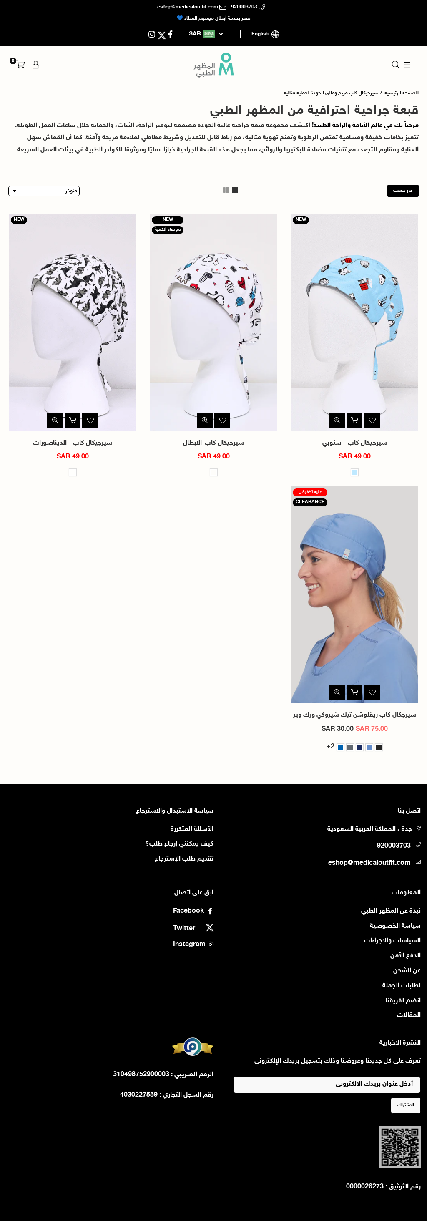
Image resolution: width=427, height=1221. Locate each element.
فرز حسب (403, 191)
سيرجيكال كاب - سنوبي (354, 443)
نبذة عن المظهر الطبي (391, 911)
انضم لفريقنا (403, 1001)
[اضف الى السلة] (354, 420)
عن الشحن (407, 971)
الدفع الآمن (405, 956)
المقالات (409, 1016)
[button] (20, 65)
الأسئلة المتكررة (192, 829)
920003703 (248, 7)
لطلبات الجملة (401, 986)
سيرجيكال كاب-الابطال (213, 443)
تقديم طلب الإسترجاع (184, 859)
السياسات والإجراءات (392, 941)
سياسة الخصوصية (395, 926)
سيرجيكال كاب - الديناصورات (72, 443)
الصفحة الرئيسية (401, 93)
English (266, 34)
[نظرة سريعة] (337, 420)
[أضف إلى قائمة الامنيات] (372, 420)
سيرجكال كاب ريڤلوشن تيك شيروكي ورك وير (354, 715)
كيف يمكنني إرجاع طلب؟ (179, 844)
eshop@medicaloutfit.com (191, 7)
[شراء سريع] (354, 692)
